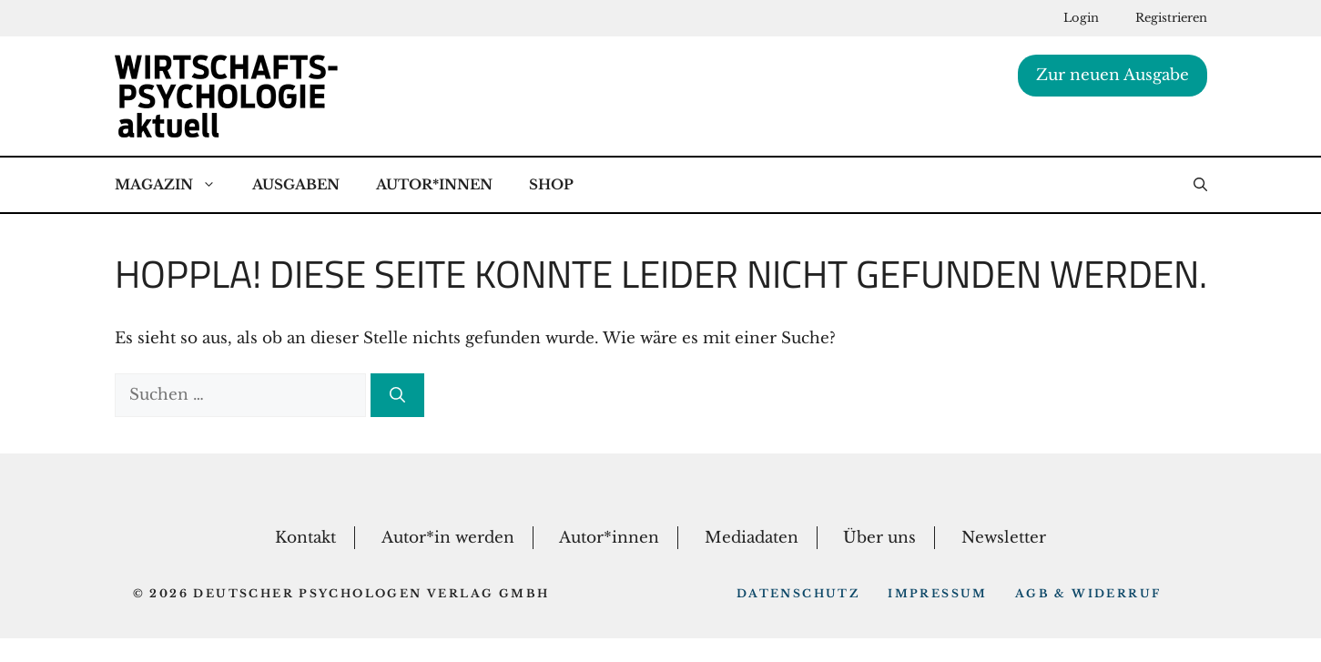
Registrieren (1171, 17)
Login (1081, 17)
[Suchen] (397, 395)
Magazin (174, 185)
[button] (1200, 185)
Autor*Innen (434, 184)
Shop (551, 184)
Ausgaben (296, 184)
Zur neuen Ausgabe (1112, 75)
